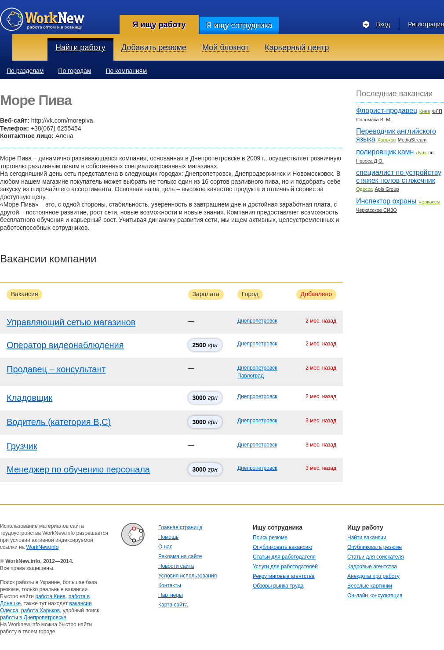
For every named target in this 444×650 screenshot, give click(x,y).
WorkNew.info (42, 547)
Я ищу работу (159, 24)
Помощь (168, 537)
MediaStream (412, 139)
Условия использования (187, 576)
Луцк (421, 152)
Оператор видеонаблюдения (65, 345)
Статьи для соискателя (375, 557)
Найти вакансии (366, 537)
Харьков (386, 139)
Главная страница (180, 527)
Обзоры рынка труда (278, 586)
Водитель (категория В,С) (59, 422)
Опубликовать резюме (374, 547)
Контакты (169, 585)
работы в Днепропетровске (33, 617)
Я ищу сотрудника (239, 25)
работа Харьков (40, 610)
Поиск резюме (270, 537)
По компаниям (126, 70)
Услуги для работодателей (285, 566)
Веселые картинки (369, 586)
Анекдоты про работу (373, 576)
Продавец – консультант (56, 369)
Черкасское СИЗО (376, 210)
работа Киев (50, 596)
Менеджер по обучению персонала (78, 469)
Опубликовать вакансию (282, 547)
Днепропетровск (257, 321)
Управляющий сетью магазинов (71, 322)
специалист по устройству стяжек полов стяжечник (398, 176)
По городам (74, 70)
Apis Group (387, 189)
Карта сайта (173, 605)
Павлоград (250, 376)
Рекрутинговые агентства (283, 576)
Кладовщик (29, 398)
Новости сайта (176, 566)
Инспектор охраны (386, 201)
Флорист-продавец (386, 110)
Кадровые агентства (372, 566)
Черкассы (429, 201)
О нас (165, 547)
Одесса (364, 189)
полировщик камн (385, 152)
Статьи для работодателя (284, 557)
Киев (424, 111)
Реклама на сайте (180, 556)
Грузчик (22, 446)
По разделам (25, 70)
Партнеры (170, 595)
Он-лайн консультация (374, 595)
